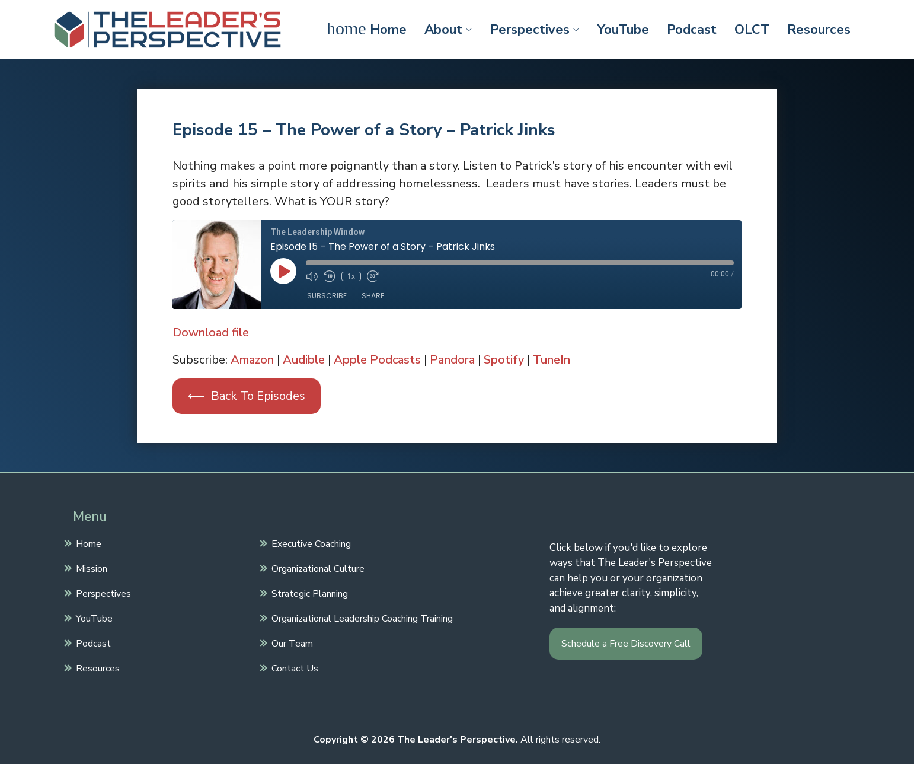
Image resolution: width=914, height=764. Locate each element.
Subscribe (327, 296)
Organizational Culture (317, 567)
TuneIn (551, 360)
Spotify (504, 360)
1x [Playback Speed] (351, 276)
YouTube (623, 30)
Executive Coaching (310, 542)
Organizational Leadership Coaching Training (361, 617)
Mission (90, 567)
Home (367, 28)
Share (373, 296)
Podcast (692, 30)
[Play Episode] (283, 271)
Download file (210, 332)
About (448, 30)
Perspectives (535, 30)
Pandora (452, 360)
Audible (304, 360)
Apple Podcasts (377, 360)
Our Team (291, 642)
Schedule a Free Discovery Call (626, 643)
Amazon (252, 360)
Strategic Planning (308, 592)
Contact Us (293, 667)
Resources (819, 30)
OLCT (751, 30)
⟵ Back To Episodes (246, 396)
